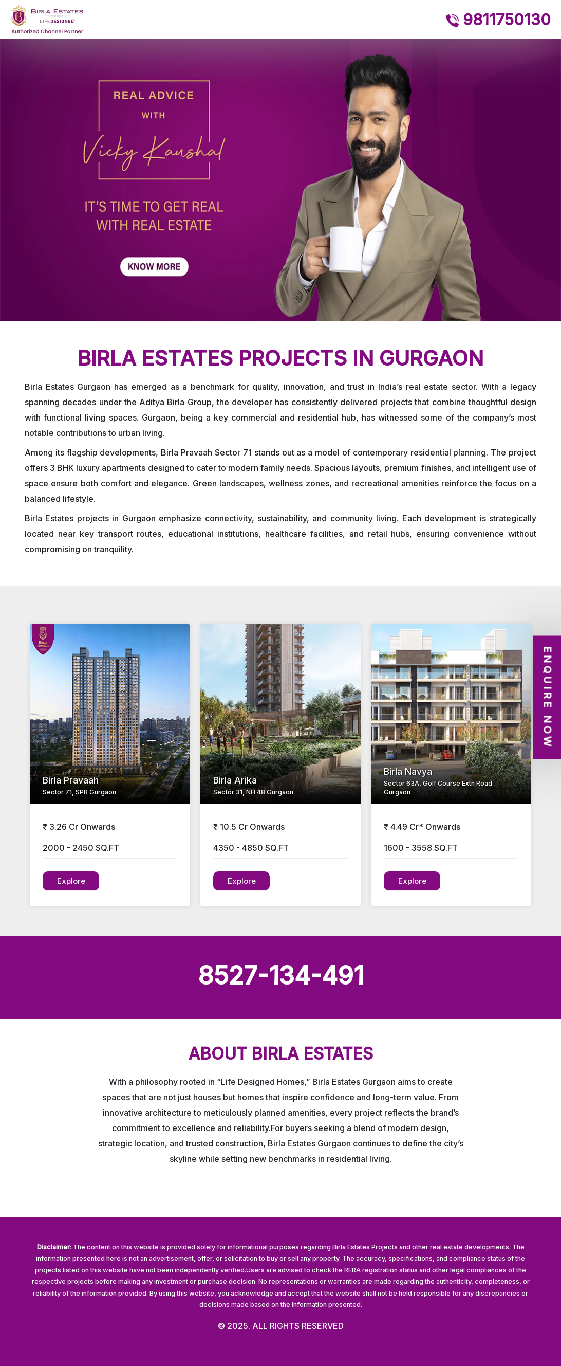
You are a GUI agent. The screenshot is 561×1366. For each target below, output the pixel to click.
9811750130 (498, 19)
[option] (280, 180)
